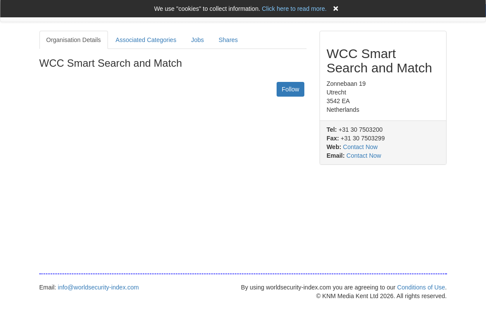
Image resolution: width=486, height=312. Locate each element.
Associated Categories (146, 39)
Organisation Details (73, 39)
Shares (228, 39)
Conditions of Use (421, 287)
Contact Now (360, 146)
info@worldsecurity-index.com (98, 287)
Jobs (197, 39)
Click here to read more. (294, 8)
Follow (290, 89)
